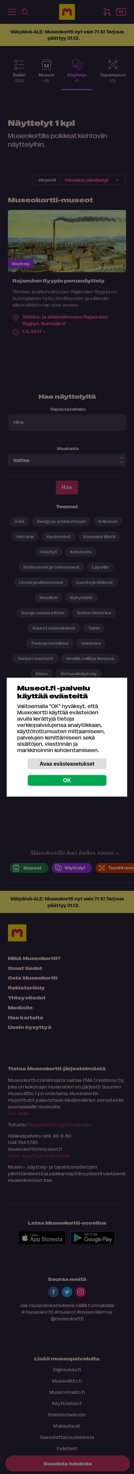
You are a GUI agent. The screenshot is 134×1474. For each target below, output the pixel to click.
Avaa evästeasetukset (67, 763)
